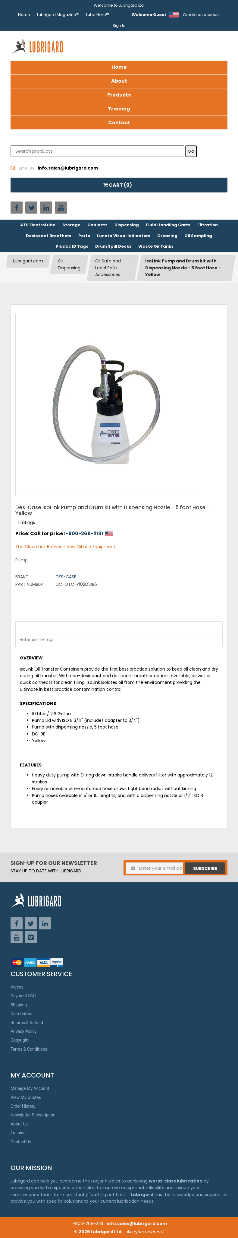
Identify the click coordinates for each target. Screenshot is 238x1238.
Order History (23, 1106)
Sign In (119, 25)
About (119, 81)
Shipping (19, 1004)
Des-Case (66, 577)
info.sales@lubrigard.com (137, 1224)
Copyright (20, 1040)
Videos (17, 987)
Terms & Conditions (29, 1049)
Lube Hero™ (97, 14)
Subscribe (205, 868)
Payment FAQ (23, 995)
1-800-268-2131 (83, 533)
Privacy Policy (23, 1031)
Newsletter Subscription (33, 1115)
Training (119, 108)
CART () (117, 185)
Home (24, 14)
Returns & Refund (27, 1022)
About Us (19, 1124)
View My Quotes (26, 1097)
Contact (119, 122)
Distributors (22, 1013)
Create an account (201, 14)
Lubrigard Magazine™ (58, 14)
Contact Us (21, 1141)
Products (119, 94)
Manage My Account (30, 1088)
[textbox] (33, 640)
